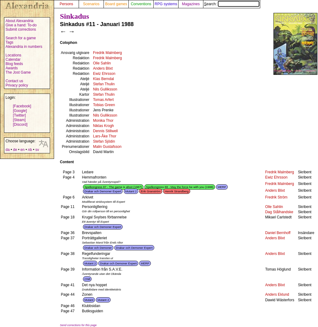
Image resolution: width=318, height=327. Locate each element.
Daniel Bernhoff (278, 233)
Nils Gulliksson (105, 89)
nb (30, 150)
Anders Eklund (277, 294)
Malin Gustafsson (107, 146)
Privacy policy (17, 85)
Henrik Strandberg (177, 191)
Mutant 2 (131, 191)
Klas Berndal (103, 79)
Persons (66, 4)
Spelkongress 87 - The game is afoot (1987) (113, 187)
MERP (222, 187)
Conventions (141, 4)
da (8, 150)
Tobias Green (104, 105)
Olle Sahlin (102, 63)
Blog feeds (14, 64)
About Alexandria (19, 21)
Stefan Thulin (104, 84)
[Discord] (20, 124)
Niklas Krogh (103, 126)
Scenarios (91, 4)
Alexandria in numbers (24, 46)
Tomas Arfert (103, 100)
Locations (13, 55)
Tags (9, 42)
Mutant (88, 300)
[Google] (20, 111)
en (22, 150)
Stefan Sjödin (104, 141)
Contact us (14, 81)
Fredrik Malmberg (107, 53)
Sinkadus (74, 16)
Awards (12, 68)
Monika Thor (103, 120)
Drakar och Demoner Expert (102, 191)
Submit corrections (21, 29)
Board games (116, 4)
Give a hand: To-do (21, 25)
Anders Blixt (103, 68)
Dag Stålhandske (279, 212)
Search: (231, 4)
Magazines (191, 4)
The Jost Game (18, 72)
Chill (87, 279)
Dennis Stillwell (105, 131)
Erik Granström (151, 191)
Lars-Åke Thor (104, 136)
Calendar (13, 59)
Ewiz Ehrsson (104, 73)
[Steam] (19, 120)
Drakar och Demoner (98, 247)
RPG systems (166, 4)
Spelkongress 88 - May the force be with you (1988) (180, 187)
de (15, 150)
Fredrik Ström (276, 197)
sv (37, 150)
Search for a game (21, 38)
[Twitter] (19, 115)
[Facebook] (22, 106)
